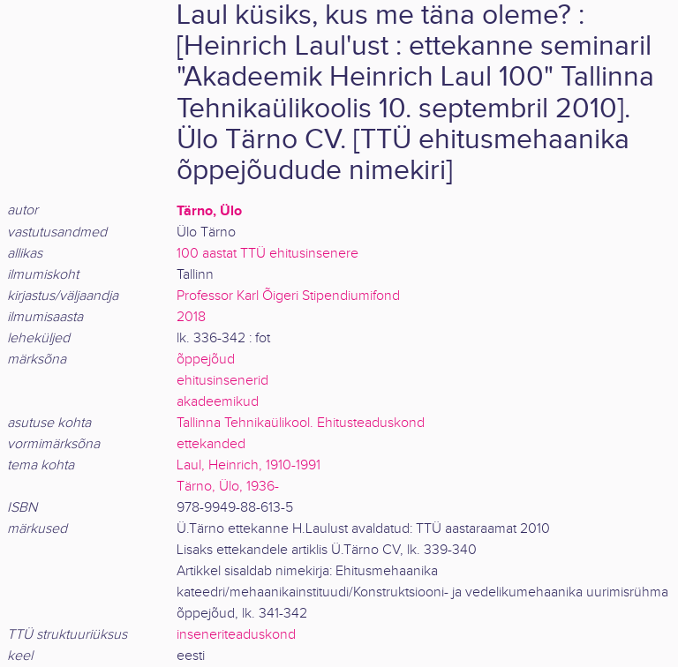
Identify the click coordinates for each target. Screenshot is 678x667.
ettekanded (211, 444)
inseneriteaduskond (236, 634)
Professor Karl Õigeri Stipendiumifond (288, 296)
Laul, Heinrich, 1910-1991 (248, 465)
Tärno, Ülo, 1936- (228, 486)
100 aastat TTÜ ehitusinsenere (267, 253)
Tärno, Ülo (209, 211)
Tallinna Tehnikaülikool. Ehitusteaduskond (301, 423)
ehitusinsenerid (222, 380)
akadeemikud (218, 401)
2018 (191, 317)
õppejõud (206, 359)
